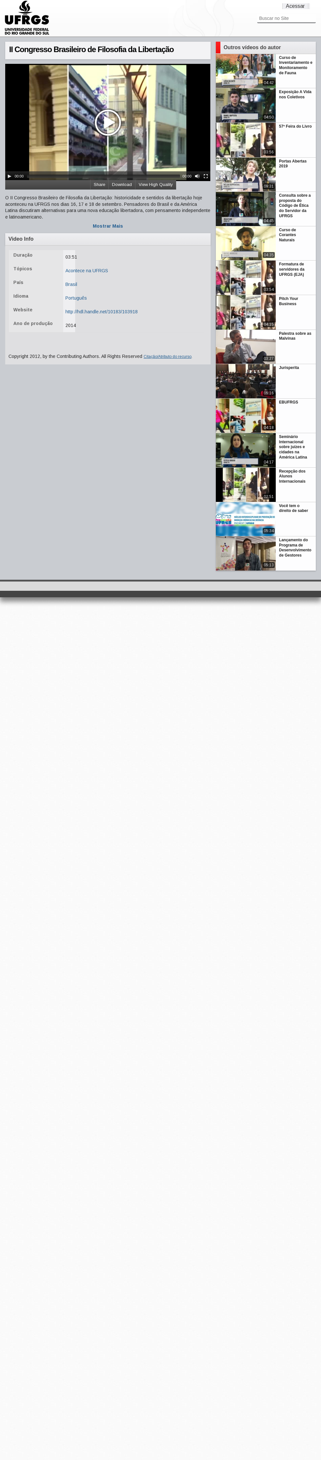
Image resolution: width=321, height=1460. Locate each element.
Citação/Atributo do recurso (167, 356)
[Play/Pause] (9, 176)
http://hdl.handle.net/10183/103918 (101, 311)
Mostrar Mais (108, 226)
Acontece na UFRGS (86, 270)
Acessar (295, 6)
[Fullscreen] (205, 176)
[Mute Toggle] (197, 176)
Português (76, 298)
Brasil (71, 284)
